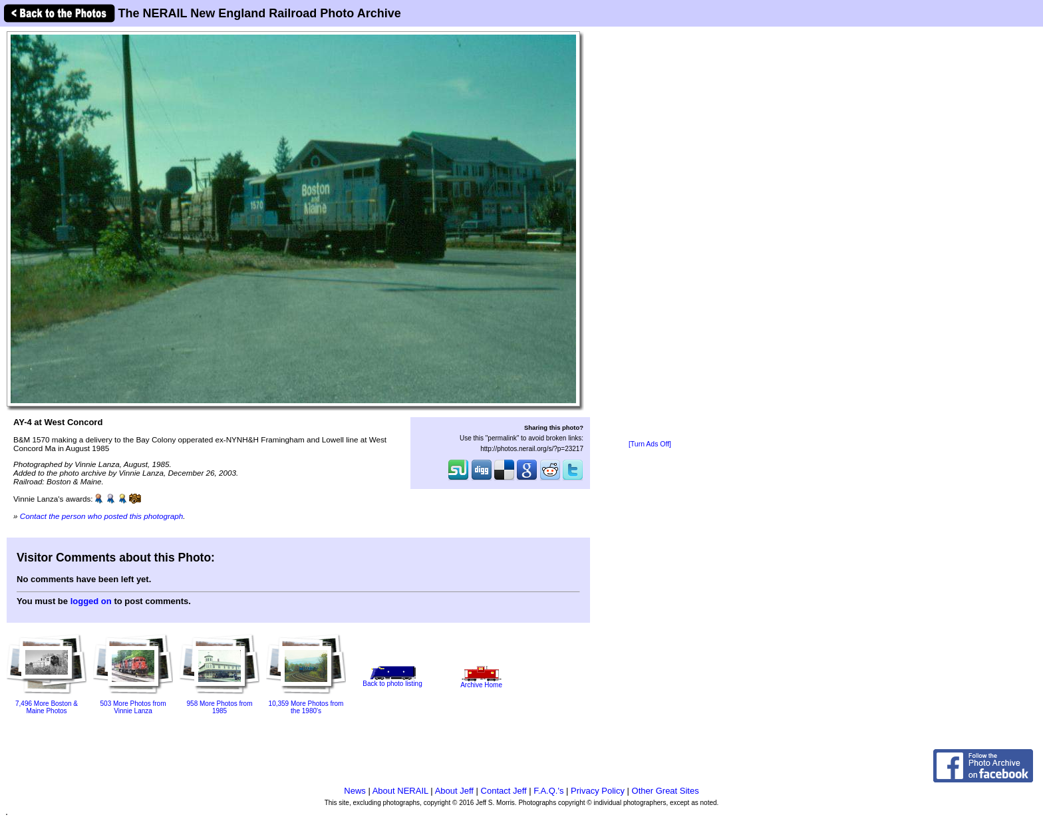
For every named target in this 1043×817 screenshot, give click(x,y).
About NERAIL (400, 791)
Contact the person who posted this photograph (102, 516)
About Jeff (454, 791)
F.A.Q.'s (548, 791)
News (355, 791)
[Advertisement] (650, 234)
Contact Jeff (504, 791)
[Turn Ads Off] (650, 444)
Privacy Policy (598, 791)
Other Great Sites (665, 791)
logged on (91, 601)
